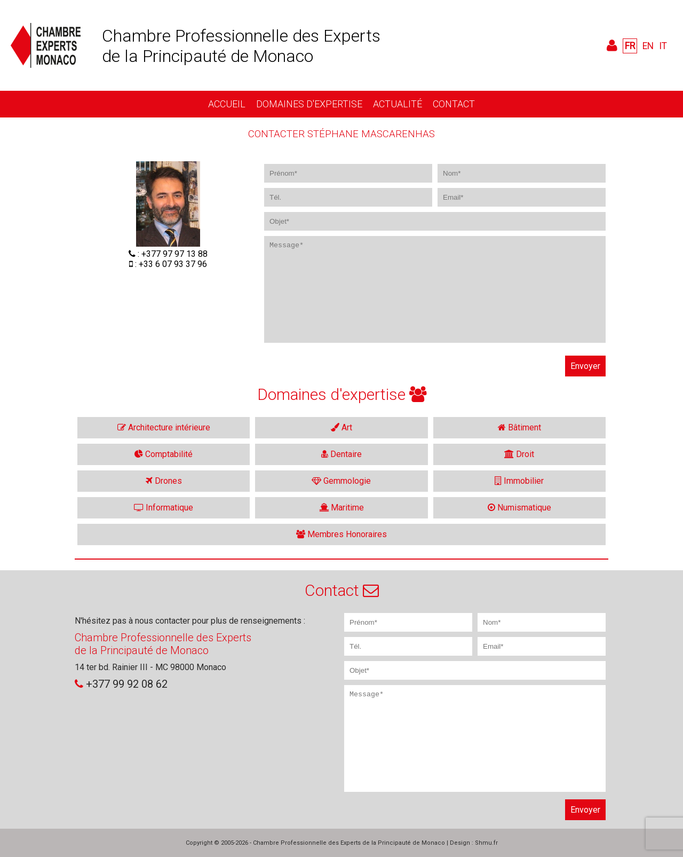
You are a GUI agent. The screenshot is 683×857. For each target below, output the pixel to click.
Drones (164, 481)
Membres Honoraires (341, 534)
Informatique (163, 507)
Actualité (397, 103)
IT (663, 46)
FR (630, 46)
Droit (519, 454)
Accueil (226, 103)
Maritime (341, 507)
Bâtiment (519, 427)
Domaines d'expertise (309, 103)
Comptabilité (163, 454)
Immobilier (519, 481)
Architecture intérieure (163, 427)
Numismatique (519, 507)
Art (341, 427)
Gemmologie (341, 481)
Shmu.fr (486, 842)
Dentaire (341, 454)
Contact (454, 103)
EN (648, 46)
